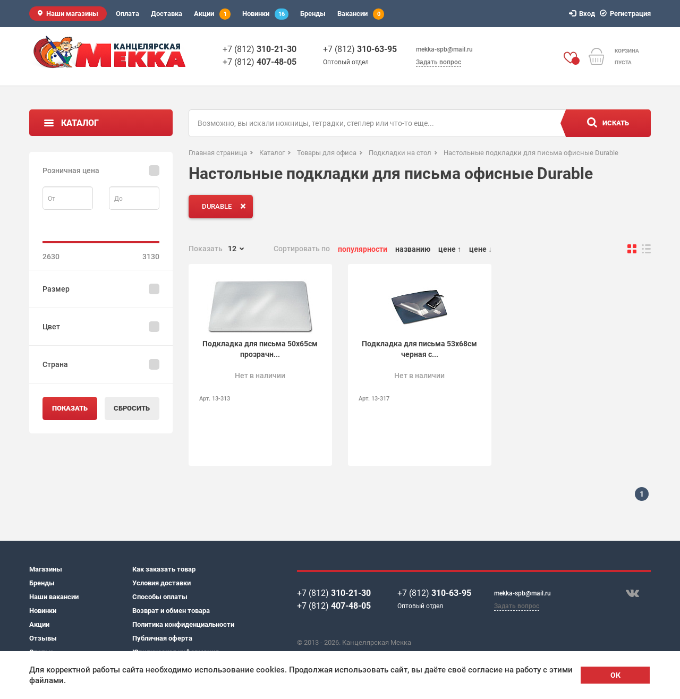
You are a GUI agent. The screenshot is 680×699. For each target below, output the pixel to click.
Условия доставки (161, 583)
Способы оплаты (160, 597)
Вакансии (360, 14)
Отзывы (43, 638)
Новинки (265, 14)
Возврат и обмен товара (171, 611)
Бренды (313, 14)
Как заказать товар (164, 569)
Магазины (45, 569)
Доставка (166, 14)
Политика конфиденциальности (183, 624)
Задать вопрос (438, 62)
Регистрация (627, 14)
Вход (583, 14)
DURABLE (226, 206)
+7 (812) (259, 49)
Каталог (80, 123)
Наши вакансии (54, 597)
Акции (212, 14)
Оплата (127, 14)
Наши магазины (72, 14)
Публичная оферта (162, 638)
